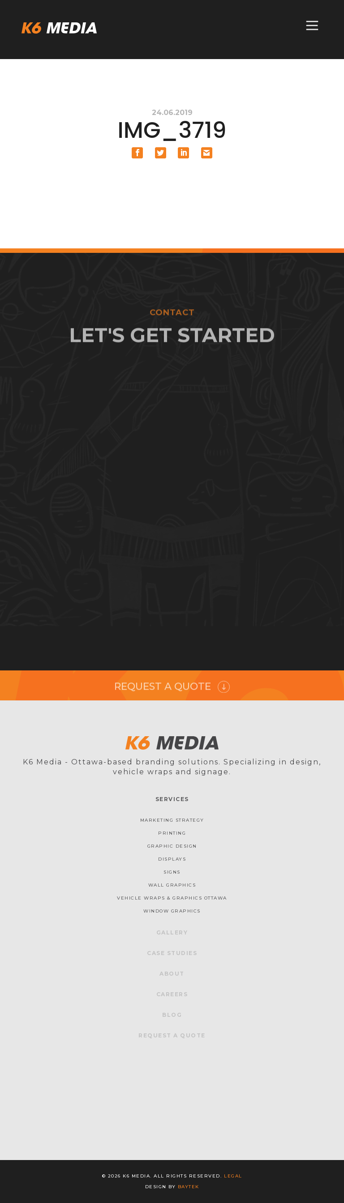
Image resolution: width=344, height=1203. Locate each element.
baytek (188, 1187)
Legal (233, 1176)
